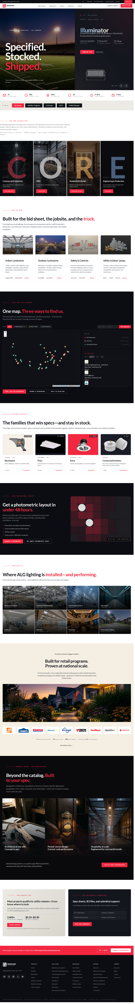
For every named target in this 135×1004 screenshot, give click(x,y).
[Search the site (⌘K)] (83, 1)
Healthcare (55, 981)
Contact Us (96, 990)
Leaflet (55, 385)
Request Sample (113, 5)
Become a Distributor (37, 391)
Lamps (33, 977)
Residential (34, 974)
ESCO (61, 105)
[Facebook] (4, 976)
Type (102, 356)
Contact (118, 1)
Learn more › (99, 52)
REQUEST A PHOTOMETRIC (13, 541)
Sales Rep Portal (77, 974)
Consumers (76, 981)
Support (71, 6)
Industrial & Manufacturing (60, 971)
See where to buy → (66, 745)
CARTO (78, 385)
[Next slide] (126, 86)
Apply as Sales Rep (57, 391)
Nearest (92, 356)
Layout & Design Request (100, 977)
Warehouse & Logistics (58, 968)
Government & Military (58, 990)
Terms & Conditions (99, 981)
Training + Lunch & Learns (113, 917)
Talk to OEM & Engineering (114, 865)
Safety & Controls (36, 981)
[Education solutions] (51, 622)
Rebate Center (77, 984)
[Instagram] (9, 976)
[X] (18, 976)
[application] (41, 358)
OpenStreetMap (64, 385)
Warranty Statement (99, 984)
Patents (95, 987)
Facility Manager (74, 105)
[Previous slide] (121, 86)
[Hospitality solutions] (83, 622)
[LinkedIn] (13, 976)
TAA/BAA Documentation (86, 917)
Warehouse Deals (36, 984)
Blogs (115, 971)
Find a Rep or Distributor (14, 391)
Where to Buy (77, 971)
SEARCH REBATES (14, 925)
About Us (96, 968)
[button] (41, 368)
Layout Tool (126, 5)
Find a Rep (89, 1)
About (80, 6)
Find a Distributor (98, 1)
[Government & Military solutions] (115, 622)
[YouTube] (22, 976)
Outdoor (33, 971)
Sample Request (109, 1)
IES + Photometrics (86, 913)
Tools (62, 6)
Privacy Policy (77, 987)
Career (116, 974)
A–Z (97, 356)
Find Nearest (125, 326)
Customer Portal (77, 977)
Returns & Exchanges (99, 971)
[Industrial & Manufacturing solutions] (51, 598)
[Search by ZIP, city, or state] (107, 326)
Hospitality (55, 987)
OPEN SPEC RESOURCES (82, 924)
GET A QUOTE (103, 950)
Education (55, 984)
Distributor (18, 105)
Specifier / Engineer (34, 105)
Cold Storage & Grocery (59, 974)
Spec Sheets (76, 968)
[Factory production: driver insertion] (117, 168)
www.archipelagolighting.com (108, 999)
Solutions (41, 6)
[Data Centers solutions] (115, 598)
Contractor (49, 105)
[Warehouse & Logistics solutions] (19, 598)
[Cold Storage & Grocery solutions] (83, 598)
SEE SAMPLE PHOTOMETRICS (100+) (38, 541)
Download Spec (87, 52)
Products (52, 6)
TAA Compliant (35, 987)
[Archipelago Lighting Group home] (8, 6)
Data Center (55, 977)
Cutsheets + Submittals (113, 913)
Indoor (33, 968)
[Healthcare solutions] (19, 622)
